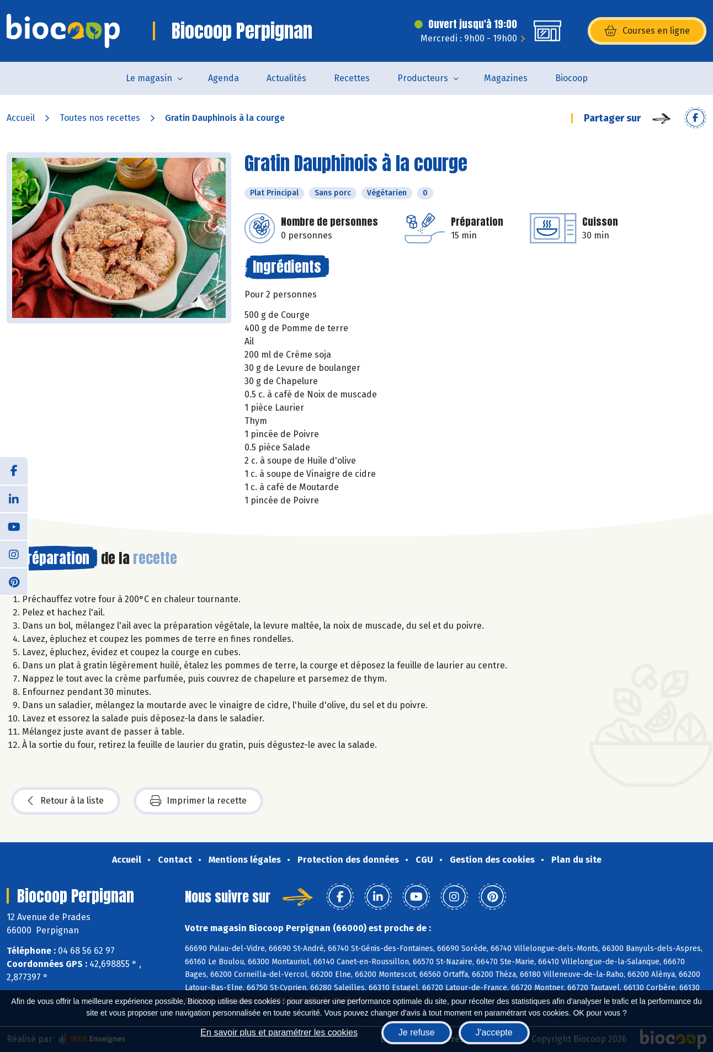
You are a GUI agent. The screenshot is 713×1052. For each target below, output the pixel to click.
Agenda (223, 78)
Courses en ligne (647, 30)
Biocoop (571, 78)
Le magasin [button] (149, 78)
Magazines (506, 78)
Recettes (352, 78)
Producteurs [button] (422, 78)
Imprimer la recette (198, 800)
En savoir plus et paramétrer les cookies (279, 1032)
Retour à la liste (66, 800)
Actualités (286, 78)
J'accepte (494, 1032)
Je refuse (416, 1032)
